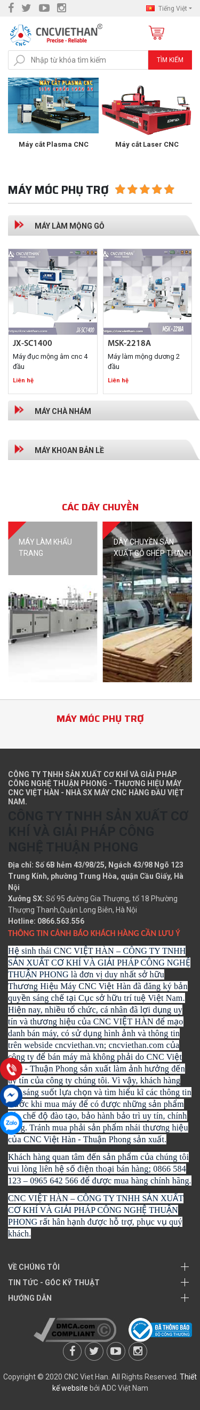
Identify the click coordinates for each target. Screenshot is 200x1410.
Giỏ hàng (155, 33)
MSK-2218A (129, 344)
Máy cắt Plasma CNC (147, 144)
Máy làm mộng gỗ (70, 226)
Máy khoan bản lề (69, 450)
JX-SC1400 (32, 344)
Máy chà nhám (63, 411)
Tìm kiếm (170, 60)
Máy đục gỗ (54, 144)
